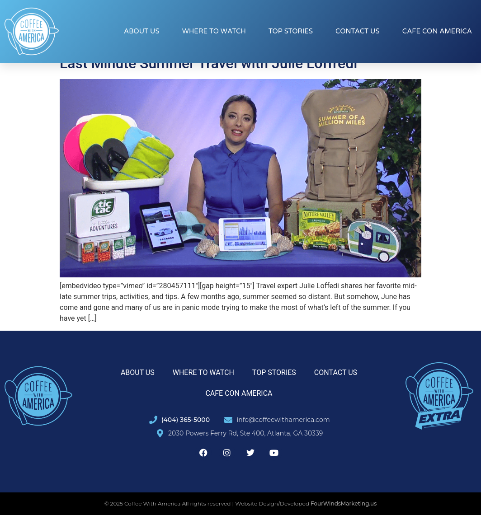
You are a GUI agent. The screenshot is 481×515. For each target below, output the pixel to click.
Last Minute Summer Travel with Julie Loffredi (208, 63)
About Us (142, 31)
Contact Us (357, 31)
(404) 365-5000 (185, 420)
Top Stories (291, 31)
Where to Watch (214, 31)
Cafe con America (437, 31)
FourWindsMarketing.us (344, 503)
